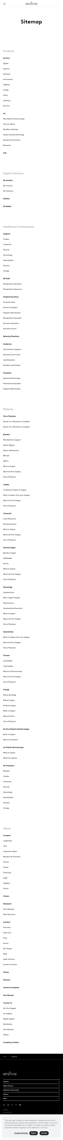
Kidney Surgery (9, 700)
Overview (7, 927)
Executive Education (11, 323)
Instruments (8, 79)
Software (6, 74)
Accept (44, 1134)
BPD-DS (6, 456)
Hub (4, 153)
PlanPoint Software (10, 129)
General (6, 250)
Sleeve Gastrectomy (11, 450)
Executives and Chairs (11, 355)
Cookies (5, 1110)
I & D (5, 846)
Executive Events (9, 329)
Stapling (6, 85)
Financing (7, 872)
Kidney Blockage (9, 695)
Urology (6, 271)
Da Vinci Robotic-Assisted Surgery (16, 729)
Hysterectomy (8, 592)
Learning (6, 100)
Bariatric (6, 434)
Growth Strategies (10, 307)
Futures (6, 862)
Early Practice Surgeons (12, 349)
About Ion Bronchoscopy (12, 671)
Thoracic (6, 265)
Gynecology (7, 255)
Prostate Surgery (9, 705)
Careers (6, 896)
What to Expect (9, 466)
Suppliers (6, 883)
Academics (7, 344)
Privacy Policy (7, 1112)
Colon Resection (9, 519)
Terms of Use (7, 1115)
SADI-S (5, 461)
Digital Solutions (13, 173)
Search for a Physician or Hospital (16, 421)
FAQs (5, 954)
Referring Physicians (11, 336)
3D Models (7, 206)
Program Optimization (12, 313)
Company (7, 835)
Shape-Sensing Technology (13, 135)
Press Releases (8, 909)
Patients (8, 409)
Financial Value (9, 302)
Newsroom (7, 904)
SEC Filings (7, 948)
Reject (33, 1134)
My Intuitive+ (8, 191)
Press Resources (9, 914)
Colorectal (7, 244)
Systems (6, 69)
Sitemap (14, 1056)
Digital (5, 63)
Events (5, 888)
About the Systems (10, 740)
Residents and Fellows (11, 365)
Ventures (6, 980)
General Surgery (9, 548)
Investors (6, 922)
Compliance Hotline (11, 1042)
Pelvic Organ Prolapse (11, 598)
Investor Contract (10, 964)
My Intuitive (8, 180)
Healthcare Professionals (18, 226)
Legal (5, 878)
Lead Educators (9, 360)
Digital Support (9, 1019)
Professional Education (12, 383)
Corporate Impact (10, 851)
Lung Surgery (8, 666)
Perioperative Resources (12, 289)
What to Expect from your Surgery (16, 495)
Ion (4, 113)
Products (8, 51)
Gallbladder (7, 558)
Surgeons (6, 234)
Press (5, 938)
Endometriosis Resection (13, 608)
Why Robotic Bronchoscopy (13, 119)
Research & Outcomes (11, 140)
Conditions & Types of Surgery (14, 490)
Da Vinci (6, 58)
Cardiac (6, 239)
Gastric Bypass (8, 445)
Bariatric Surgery (9, 553)
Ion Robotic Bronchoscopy (13, 747)
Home (5, 1056)
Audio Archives (9, 959)
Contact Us (7, 1003)
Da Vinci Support (9, 1008)
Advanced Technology (11, 378)
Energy (6, 90)
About (7, 828)
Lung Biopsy (7, 661)
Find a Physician (9, 416)
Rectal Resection (9, 524)
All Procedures (8, 766)
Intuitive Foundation (11, 987)
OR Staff (6, 278)
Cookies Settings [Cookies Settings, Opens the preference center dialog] (21, 1134)
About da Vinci (9, 716)
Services (6, 106)
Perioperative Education (12, 284)
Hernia (6, 563)
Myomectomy (8, 603)
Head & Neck (8, 260)
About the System (10, 758)
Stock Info (7, 933)
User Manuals (8, 995)
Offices (6, 1035)
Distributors (7, 1024)
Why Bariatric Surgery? (12, 440)
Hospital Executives (10, 297)
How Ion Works (9, 124)
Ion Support (7, 1013)
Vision (5, 95)
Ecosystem (7, 373)
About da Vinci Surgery (12, 471)
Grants (5, 867)
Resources (7, 145)
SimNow (6, 199)
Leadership (7, 841)
